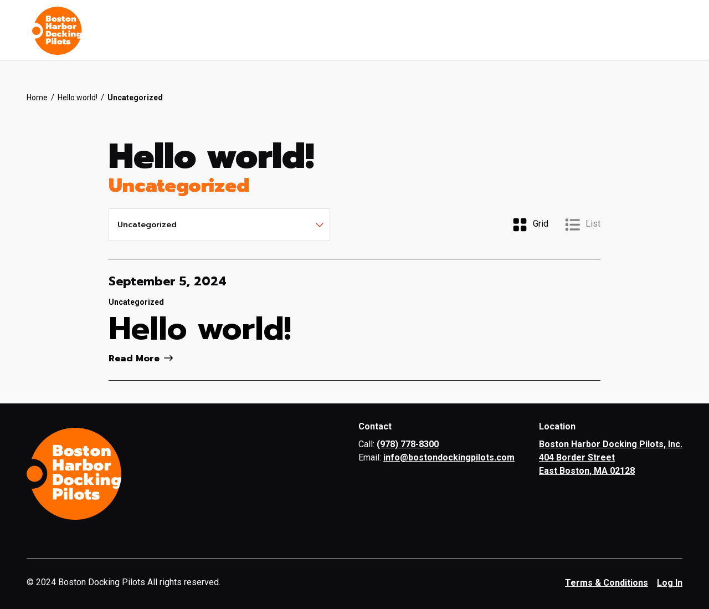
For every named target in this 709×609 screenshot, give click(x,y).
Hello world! (77, 97)
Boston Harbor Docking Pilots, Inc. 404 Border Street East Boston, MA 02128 (610, 457)
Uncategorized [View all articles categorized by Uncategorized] (136, 302)
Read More (141, 358)
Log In (669, 582)
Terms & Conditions (606, 582)
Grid (530, 224)
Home (37, 97)
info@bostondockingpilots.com (449, 457)
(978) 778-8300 (408, 444)
